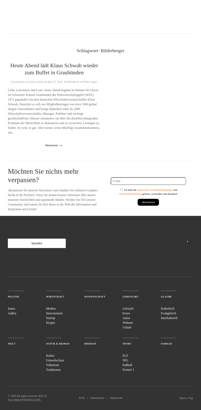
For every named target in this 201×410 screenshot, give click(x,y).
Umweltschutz (55, 360)
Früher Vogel (90, 81)
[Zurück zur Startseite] (22, 16)
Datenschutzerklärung (130, 193)
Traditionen (53, 369)
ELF (125, 355)
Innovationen (54, 313)
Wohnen (127, 322)
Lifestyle (128, 308)
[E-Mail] (148, 181)
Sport (126, 343)
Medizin (90, 343)
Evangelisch (168, 313)
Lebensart (130, 296)
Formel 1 (128, 369)
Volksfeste (52, 365)
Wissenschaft (94, 296)
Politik (13, 296)
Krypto (50, 322)
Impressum (116, 397)
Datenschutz (97, 397)
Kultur (50, 355)
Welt (12, 343)
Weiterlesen (51, 145)
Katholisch (167, 308)
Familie (166, 343)
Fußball (127, 365)
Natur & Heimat (58, 343)
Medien (51, 308)
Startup (50, 318)
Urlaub (126, 327)
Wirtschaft (55, 296)
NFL (125, 360)
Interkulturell (169, 318)
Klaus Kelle (36, 81)
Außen (12, 313)
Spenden (36, 243)
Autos (126, 318)
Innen (11, 308)
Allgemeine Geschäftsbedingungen (155, 189)
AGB (82, 397)
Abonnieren (148, 202)
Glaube (166, 296)
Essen (126, 313)
